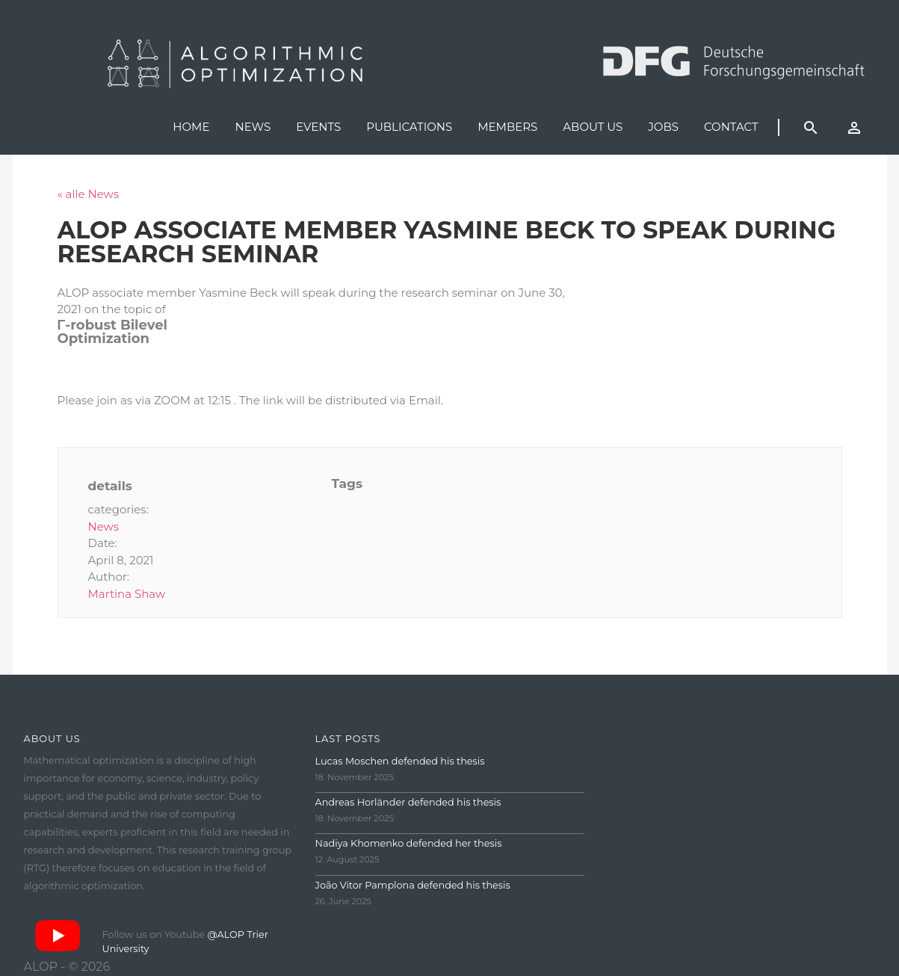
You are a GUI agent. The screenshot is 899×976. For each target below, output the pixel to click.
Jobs (663, 127)
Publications (409, 127)
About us (592, 127)
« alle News (89, 194)
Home (191, 127)
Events (318, 127)
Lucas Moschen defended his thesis (400, 761)
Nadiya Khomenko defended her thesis (408, 843)
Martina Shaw (127, 594)
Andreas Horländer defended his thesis (408, 802)
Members (507, 127)
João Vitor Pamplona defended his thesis (412, 885)
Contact (731, 127)
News (253, 127)
